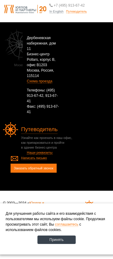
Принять (56, 240)
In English (56, 11)
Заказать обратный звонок (33, 168)
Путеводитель (87, 21)
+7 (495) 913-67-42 (67, 5)
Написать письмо (34, 158)
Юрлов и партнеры (25, 9)
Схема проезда (39, 81)
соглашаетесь (66, 224)
